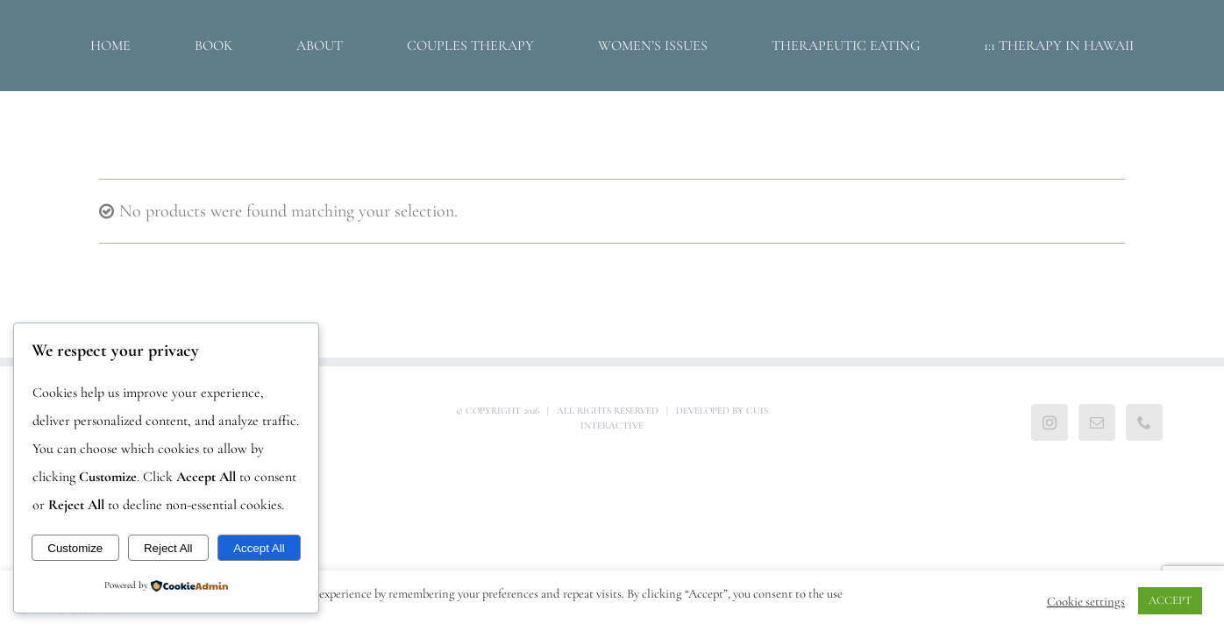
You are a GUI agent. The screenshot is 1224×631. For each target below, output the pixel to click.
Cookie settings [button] (1086, 601)
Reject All (168, 548)
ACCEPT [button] (1170, 600)
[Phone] (1144, 422)
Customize (75, 548)
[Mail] (1096, 422)
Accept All (259, 548)
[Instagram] (1049, 422)
